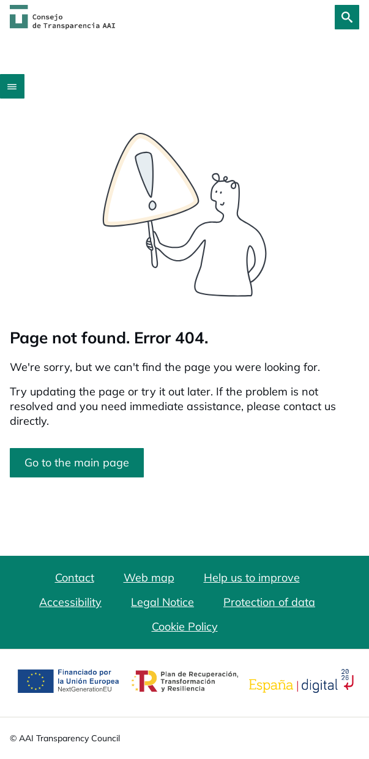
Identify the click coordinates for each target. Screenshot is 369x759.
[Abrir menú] (12, 86)
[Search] (347, 17)
